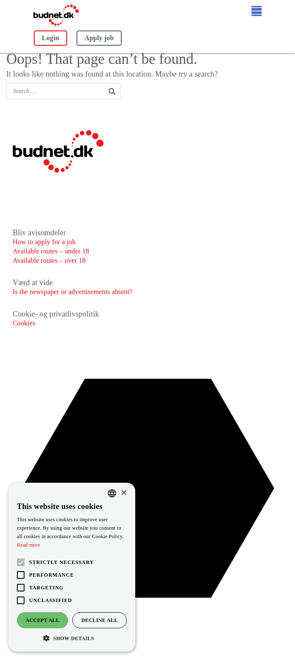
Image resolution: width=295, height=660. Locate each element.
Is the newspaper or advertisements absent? (73, 291)
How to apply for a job (44, 241)
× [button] (123, 493)
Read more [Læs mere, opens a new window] (28, 545)
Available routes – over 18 (49, 260)
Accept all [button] (42, 620)
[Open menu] (256, 11)
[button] (72, 638)
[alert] (71, 567)
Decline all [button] (99, 620)
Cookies (24, 323)
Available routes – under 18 (51, 251)
